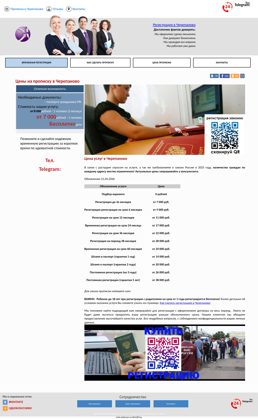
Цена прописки (161, 62)
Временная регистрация (36, 62)
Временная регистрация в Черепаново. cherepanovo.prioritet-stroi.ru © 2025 (128, 413)
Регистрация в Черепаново (174, 24)
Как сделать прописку (100, 62)
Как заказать (94, 403)
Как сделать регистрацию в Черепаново (185, 303)
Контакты (222, 62)
